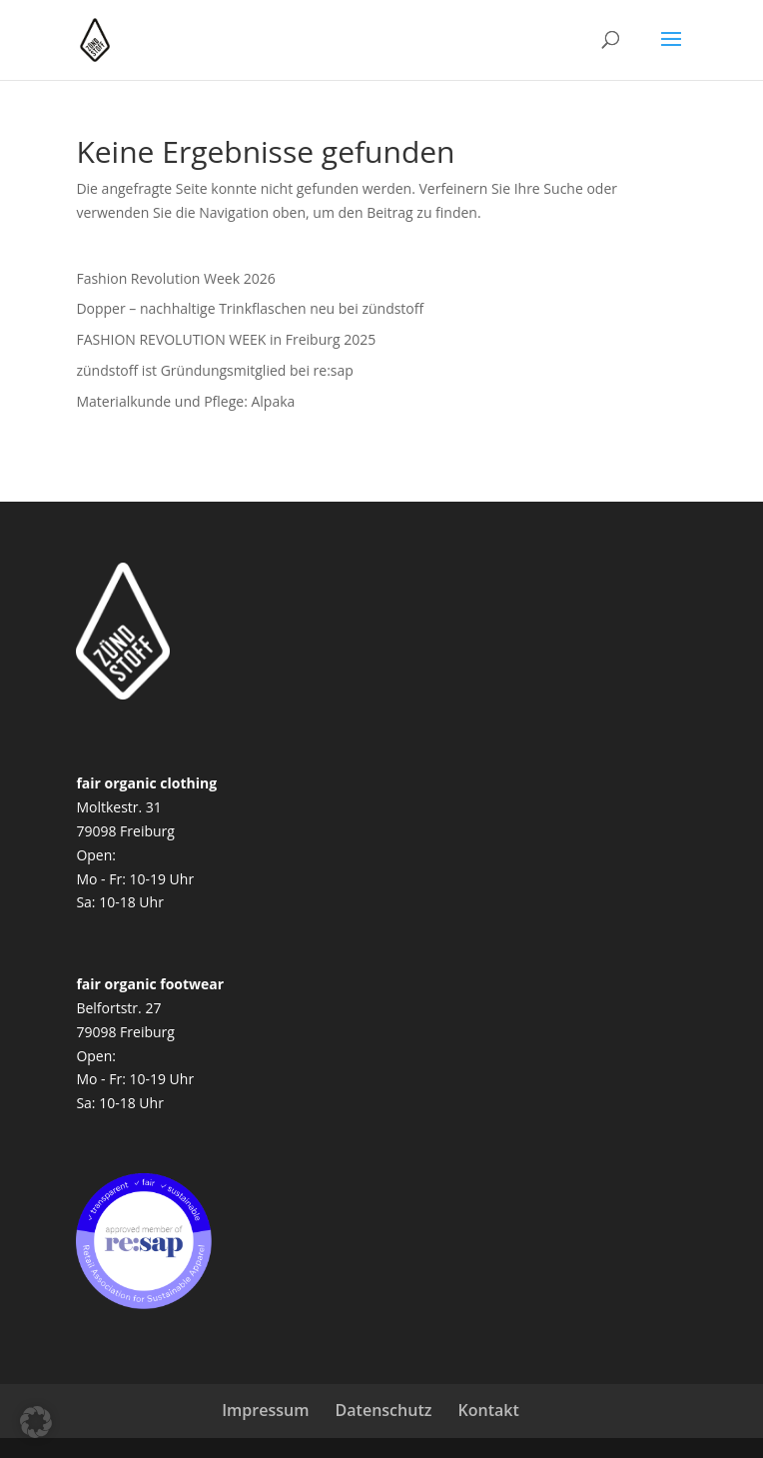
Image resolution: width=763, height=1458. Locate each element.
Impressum (265, 1410)
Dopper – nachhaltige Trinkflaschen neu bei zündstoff (249, 308)
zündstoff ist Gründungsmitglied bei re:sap (214, 370)
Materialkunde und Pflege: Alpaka (185, 401)
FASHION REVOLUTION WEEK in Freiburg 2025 (226, 339)
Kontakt (488, 1410)
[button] (36, 1422)
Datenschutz (384, 1410)
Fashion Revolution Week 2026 (175, 278)
